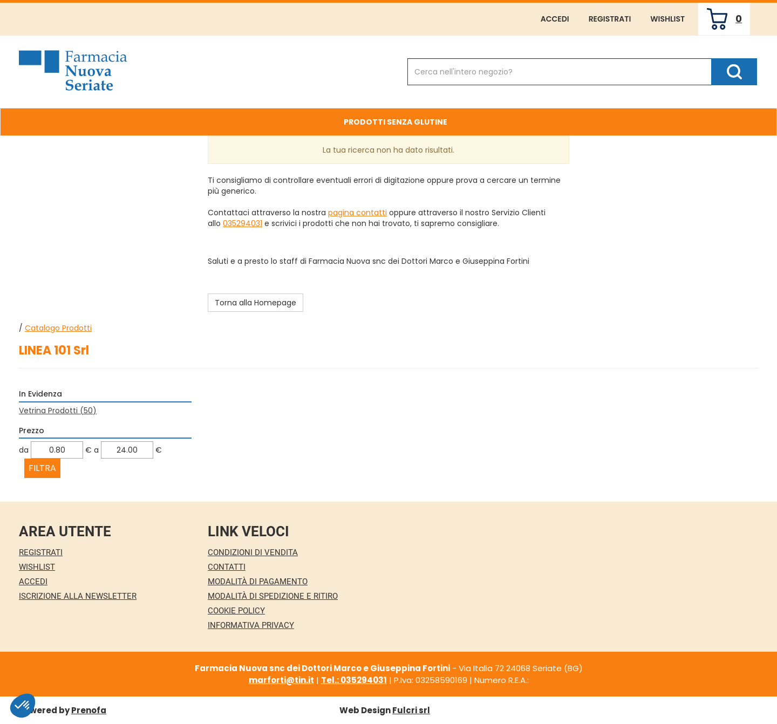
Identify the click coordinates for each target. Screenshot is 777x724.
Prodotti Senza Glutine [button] (395, 122)
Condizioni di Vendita (253, 552)
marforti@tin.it (281, 680)
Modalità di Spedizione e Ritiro (273, 596)
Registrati (610, 18)
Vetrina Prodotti (58, 410)
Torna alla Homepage (255, 302)
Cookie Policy (236, 611)
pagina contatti (357, 212)
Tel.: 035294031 (354, 680)
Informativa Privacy (251, 625)
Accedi (555, 18)
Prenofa (88, 710)
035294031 (242, 223)
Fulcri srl (411, 710)
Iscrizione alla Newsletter (78, 596)
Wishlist (667, 18)
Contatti (227, 567)
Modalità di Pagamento (258, 581)
